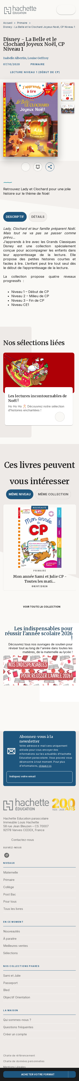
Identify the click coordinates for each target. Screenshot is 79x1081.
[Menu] (66, 10)
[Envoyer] (68, 777)
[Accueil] (20, 9)
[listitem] (6, 855)
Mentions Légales (14, 1066)
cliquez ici (45, 765)
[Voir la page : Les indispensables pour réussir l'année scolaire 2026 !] (39, 657)
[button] (37, 64)
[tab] (15, 217)
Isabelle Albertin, (15, 58)
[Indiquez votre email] (34, 777)
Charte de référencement (19, 1055)
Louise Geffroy (37, 58)
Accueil (7, 22)
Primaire (22, 22)
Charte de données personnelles (23, 1061)
